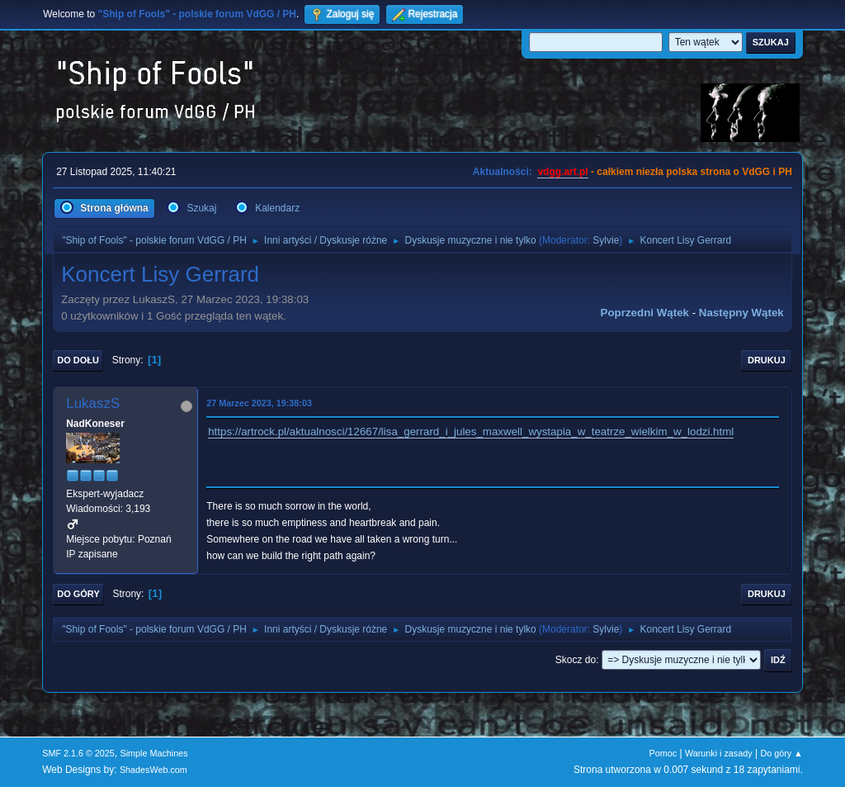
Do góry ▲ (781, 753)
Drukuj (767, 360)
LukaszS (93, 403)
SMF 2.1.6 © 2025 (78, 753)
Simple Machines (154, 753)
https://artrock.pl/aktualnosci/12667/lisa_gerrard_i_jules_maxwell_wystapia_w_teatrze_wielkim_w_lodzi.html (471, 431)
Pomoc (663, 753)
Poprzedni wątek (645, 312)
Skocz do (575, 660)
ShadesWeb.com (153, 770)
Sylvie (605, 240)
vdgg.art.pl (562, 172)
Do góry (78, 594)
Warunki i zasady (719, 753)
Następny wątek (741, 312)
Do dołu (78, 360)
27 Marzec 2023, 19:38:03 (259, 403)
